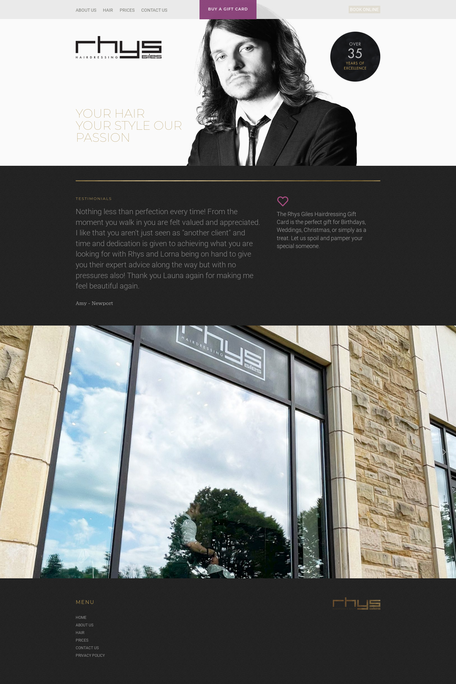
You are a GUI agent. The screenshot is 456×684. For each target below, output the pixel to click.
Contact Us (154, 10)
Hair (108, 10)
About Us (86, 10)
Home (81, 613)
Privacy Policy (90, 651)
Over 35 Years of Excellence (355, 57)
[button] (12, 447)
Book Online (357, 9)
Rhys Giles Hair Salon (119, 47)
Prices (127, 10)
